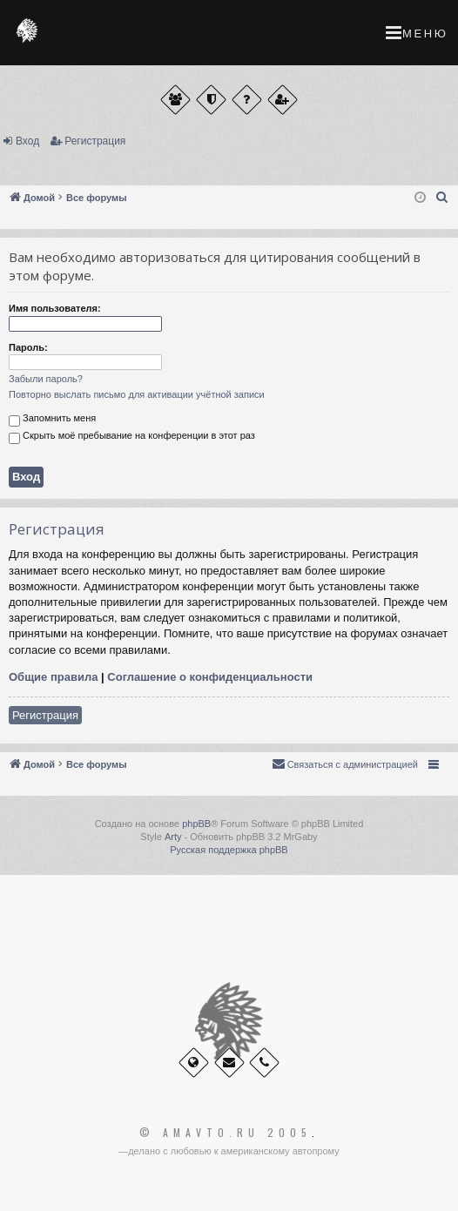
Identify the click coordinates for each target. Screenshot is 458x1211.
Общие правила (53, 676)
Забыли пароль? (46, 378)
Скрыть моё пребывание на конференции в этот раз (132, 437)
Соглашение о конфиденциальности (210, 676)
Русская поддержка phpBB (228, 849)
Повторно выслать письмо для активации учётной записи (137, 394)
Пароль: (28, 347)
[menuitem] (442, 197)
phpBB (196, 823)
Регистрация (94, 141)
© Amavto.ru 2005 (225, 1133)
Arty (173, 836)
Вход (27, 141)
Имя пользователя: (55, 308)
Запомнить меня (52, 420)
